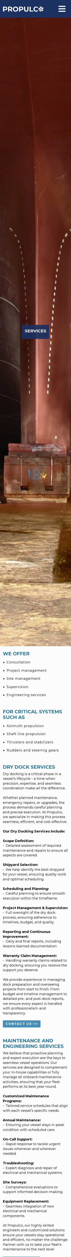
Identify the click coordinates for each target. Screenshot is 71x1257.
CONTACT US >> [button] (22, 1024)
